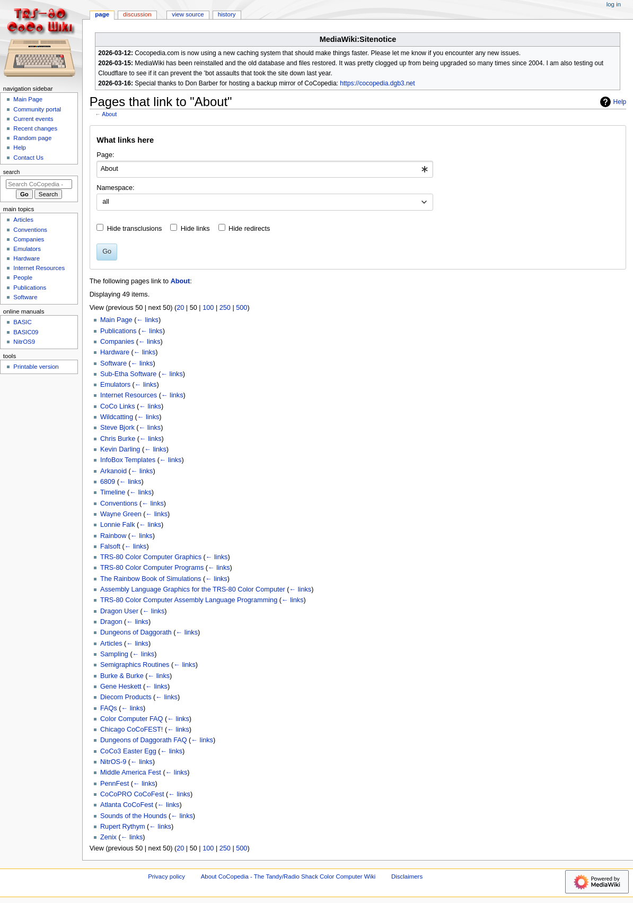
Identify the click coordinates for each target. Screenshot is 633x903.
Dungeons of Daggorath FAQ (143, 740)
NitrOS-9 (113, 762)
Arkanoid (113, 471)
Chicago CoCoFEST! (131, 729)
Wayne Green (121, 514)
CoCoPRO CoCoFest (132, 794)
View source (188, 14)
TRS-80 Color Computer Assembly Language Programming (188, 600)
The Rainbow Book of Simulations (150, 579)
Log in (613, 4)
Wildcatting (116, 417)
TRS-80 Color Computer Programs (152, 567)
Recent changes (35, 128)
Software (113, 363)
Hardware (114, 352)
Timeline (112, 492)
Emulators (115, 384)
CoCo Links (117, 406)
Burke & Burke (122, 676)
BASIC (22, 322)
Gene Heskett (121, 686)
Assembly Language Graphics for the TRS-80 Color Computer (192, 589)
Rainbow (113, 536)
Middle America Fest (130, 772)
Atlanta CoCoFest (126, 805)
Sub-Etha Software (128, 374)
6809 (107, 481)
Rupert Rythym (122, 826)
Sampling (114, 654)
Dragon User (119, 611)
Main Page (116, 320)
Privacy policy (166, 876)
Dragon (111, 622)
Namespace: (115, 188)
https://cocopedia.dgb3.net (377, 83)
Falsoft (110, 546)
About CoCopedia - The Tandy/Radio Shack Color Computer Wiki (288, 876)
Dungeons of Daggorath (136, 632)
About (109, 114)
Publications (118, 331)
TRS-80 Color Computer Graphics (150, 557)
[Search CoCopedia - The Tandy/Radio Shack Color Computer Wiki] (39, 184)
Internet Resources (128, 395)
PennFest (114, 783)
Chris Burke (117, 438)
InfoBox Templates (127, 460)
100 (208, 307)
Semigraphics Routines (134, 664)
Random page (32, 138)
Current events (33, 119)
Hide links (195, 228)
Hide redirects (249, 228)
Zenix (108, 837)
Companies (117, 341)
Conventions (119, 503)
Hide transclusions (134, 228)
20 (180, 307)
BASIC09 (25, 332)
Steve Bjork (117, 427)
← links (147, 320)
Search (11, 172)
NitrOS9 (24, 341)
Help (612, 102)
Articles (111, 643)
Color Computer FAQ (131, 719)
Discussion (137, 14)
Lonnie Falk (117, 524)
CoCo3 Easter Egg (128, 751)
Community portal (37, 109)
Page (102, 14)
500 (241, 307)
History (227, 14)
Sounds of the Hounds (133, 816)
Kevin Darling (120, 449)
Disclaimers (407, 876)
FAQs (108, 708)
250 (225, 307)
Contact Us (28, 157)
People (22, 277)
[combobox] (264, 169)
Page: (105, 155)
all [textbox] (105, 201)
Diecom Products (126, 697)
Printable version (35, 366)
